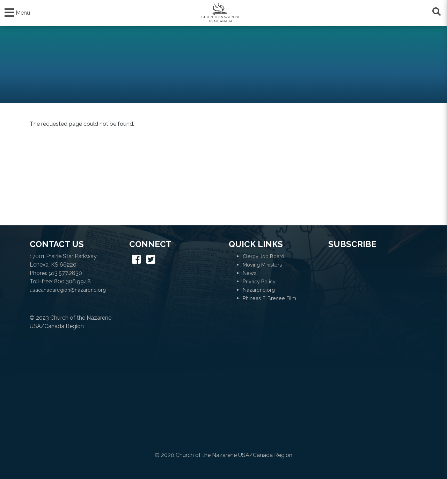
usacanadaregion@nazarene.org (68, 290)
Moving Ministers (262, 265)
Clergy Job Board (263, 256)
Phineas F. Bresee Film (269, 298)
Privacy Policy (259, 281)
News (250, 273)
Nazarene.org (259, 290)
